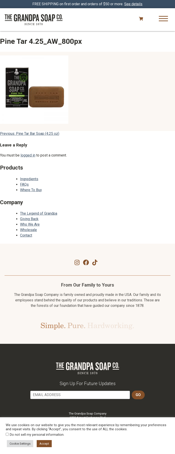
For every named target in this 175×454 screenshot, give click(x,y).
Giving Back (29, 219)
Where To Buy (31, 190)
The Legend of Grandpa (38, 213)
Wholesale (28, 230)
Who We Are (30, 224)
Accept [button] (44, 443)
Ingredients (29, 179)
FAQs (24, 184)
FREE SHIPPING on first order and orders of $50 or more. (88, 4)
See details (133, 4)
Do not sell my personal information (37, 435)
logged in (28, 155)
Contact (26, 235)
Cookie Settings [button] (20, 443)
